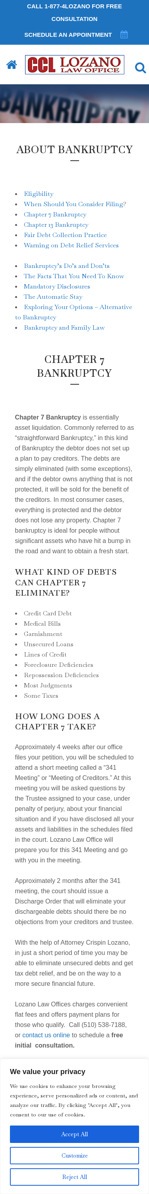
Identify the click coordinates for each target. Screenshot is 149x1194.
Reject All (74, 1177)
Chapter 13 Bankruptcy (56, 224)
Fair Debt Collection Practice (65, 235)
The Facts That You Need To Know (74, 276)
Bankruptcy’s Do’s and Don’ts (67, 266)
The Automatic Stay (53, 296)
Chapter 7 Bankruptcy (55, 214)
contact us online (46, 1035)
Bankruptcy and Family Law (64, 327)
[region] (74, 1126)
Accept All (74, 1134)
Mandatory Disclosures (57, 286)
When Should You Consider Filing (73, 204)
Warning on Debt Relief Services (71, 245)
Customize (75, 1155)
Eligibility (38, 194)
